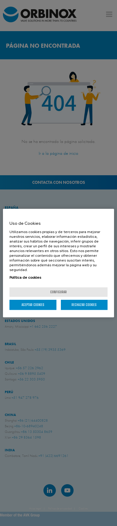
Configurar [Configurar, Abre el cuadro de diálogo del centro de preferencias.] (58, 292)
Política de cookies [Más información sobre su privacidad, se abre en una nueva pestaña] (25, 277)
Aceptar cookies (33, 304)
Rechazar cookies (84, 304)
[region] (58, 263)
